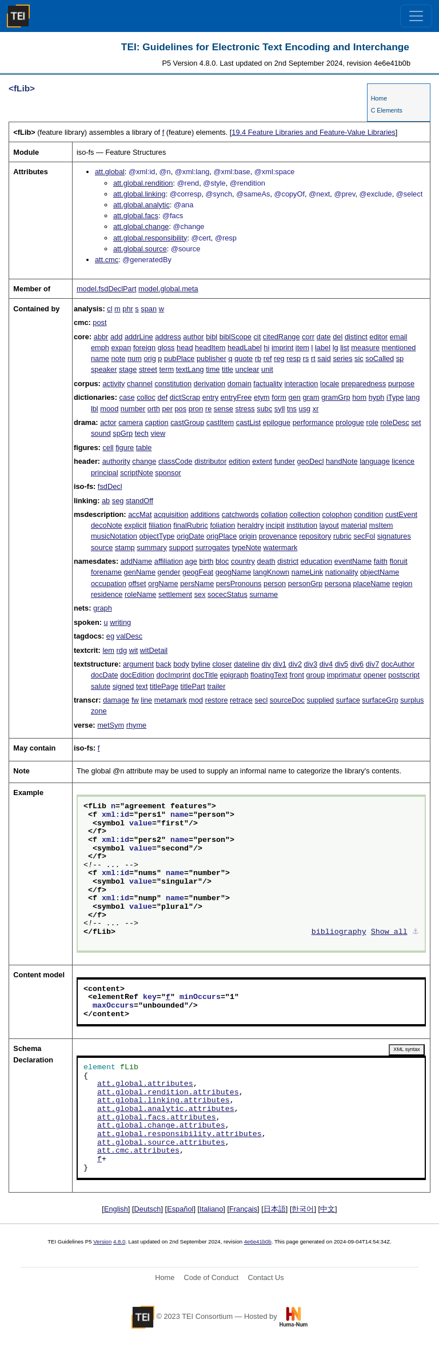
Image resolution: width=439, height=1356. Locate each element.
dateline (247, 664)
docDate (104, 675)
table (144, 447)
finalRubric (190, 525)
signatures (394, 536)
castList (248, 422)
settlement (175, 594)
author (193, 336)
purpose (401, 383)
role (372, 422)
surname (263, 594)
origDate (190, 536)
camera (130, 422)
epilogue (276, 422)
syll (279, 408)
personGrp (305, 583)
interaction (301, 383)
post (99, 322)
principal (104, 472)
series (342, 358)
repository (315, 536)
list (344, 347)
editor (378, 336)
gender (169, 572)
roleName (140, 594)
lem (108, 650)
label (322, 347)
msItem (381, 525)
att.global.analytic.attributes (165, 1109)
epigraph (234, 675)
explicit (135, 525)
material (354, 525)
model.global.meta (168, 288)
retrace (241, 700)
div (266, 664)
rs (306, 358)
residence (107, 594)
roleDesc (394, 422)
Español (180, 1209)
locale (329, 383)
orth (153, 408)
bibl (211, 336)
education (317, 561)
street (148, 369)
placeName (371, 583)
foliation (222, 525)
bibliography (339, 932)
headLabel (245, 347)
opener (375, 675)
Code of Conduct (210, 1277)
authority (116, 461)
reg (279, 358)
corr (308, 336)
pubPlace (179, 358)
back (163, 664)
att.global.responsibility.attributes (179, 1134)
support (181, 547)
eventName (353, 561)
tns (292, 408)
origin (248, 536)
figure (124, 447)
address (168, 336)
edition (239, 461)
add (116, 336)
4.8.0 (119, 1241)
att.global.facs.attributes (156, 1118)
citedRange (281, 336)
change (144, 461)
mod (196, 700)
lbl (94, 408)
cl (109, 308)
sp (400, 358)
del (337, 336)
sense (223, 408)
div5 (341, 664)
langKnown (271, 572)
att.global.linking (139, 194)
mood (109, 408)
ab (106, 500)
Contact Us (266, 1277)
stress (245, 408)
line (146, 700)
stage (128, 369)
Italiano (211, 1209)
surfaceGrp (380, 700)
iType (395, 397)
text (142, 686)
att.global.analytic (141, 204)
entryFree (236, 397)
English (116, 1209)
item (302, 347)
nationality (341, 572)
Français (243, 1209)
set (416, 422)
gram (310, 397)
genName (140, 572)
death (266, 561)
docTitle (205, 675)
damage (116, 700)
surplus (412, 700)
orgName (163, 583)
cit (257, 336)
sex (200, 594)
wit (133, 650)
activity (113, 383)
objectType (157, 536)
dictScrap (185, 397)
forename (106, 572)
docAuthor (397, 664)
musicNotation (114, 536)
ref (268, 358)
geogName (233, 572)
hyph (377, 397)
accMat (139, 514)
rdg (122, 650)
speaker (104, 369)
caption (156, 422)
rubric (342, 536)
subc (264, 408)
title (227, 369)
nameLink (308, 572)
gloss (166, 347)
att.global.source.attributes (161, 1143)
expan (121, 347)
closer (222, 664)
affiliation (168, 561)
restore (216, 700)
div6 (357, 664)
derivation (210, 383)
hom (359, 397)
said (323, 358)
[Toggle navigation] (416, 16)
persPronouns (239, 583)
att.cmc (106, 259)
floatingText (269, 675)
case (127, 397)
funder (284, 461)
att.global (110, 171)
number (133, 408)
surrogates (212, 547)
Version (102, 1241)
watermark (281, 547)
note (118, 358)
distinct (356, 336)
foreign (144, 347)
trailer (216, 686)
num (134, 358)
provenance (278, 536)
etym (262, 397)
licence (403, 461)
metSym (110, 725)
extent (262, 461)
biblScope (236, 336)
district (287, 561)
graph (102, 608)
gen (295, 397)
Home (379, 98)
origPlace (221, 536)
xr (316, 408)
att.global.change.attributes (161, 1126)
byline (200, 664)
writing (120, 622)
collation (274, 514)
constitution (172, 383)
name (100, 358)
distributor (210, 461)
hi (266, 347)
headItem (210, 347)
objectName (379, 572)
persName (197, 583)
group (315, 675)
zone (99, 711)
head (185, 347)
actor (108, 422)
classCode (175, 461)
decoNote (106, 525)
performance (313, 422)
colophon (337, 514)
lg (335, 347)
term (166, 369)
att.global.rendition (143, 183)
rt (313, 358)
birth (206, 561)
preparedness (363, 383)
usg (305, 408)
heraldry (250, 525)
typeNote (246, 547)
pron (196, 408)
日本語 (275, 1209)
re (208, 408)
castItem (220, 422)
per (167, 408)
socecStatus (227, 594)
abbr (101, 336)
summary (152, 547)
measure (365, 347)
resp (293, 358)
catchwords (240, 514)
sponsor (168, 472)
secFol (365, 536)
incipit (275, 525)
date (324, 336)
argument (138, 664)
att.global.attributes (145, 1084)
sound (101, 433)
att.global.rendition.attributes (168, 1093)
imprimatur (344, 675)
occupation (108, 583)
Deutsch (147, 1209)
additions (205, 514)
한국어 (303, 1209)
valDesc (130, 636)
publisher (211, 358)
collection (305, 514)
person (275, 583)
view (158, 433)
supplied (320, 700)
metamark (170, 700)
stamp (125, 547)
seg (118, 500)
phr (127, 308)
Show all (389, 932)
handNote (342, 461)
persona (338, 583)
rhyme (136, 725)
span (149, 308)
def (162, 397)
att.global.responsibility (150, 238)
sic (359, 358)
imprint (282, 347)
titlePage (164, 686)
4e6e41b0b (258, 1241)
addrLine (139, 336)
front (296, 675)
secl (261, 700)
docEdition (137, 675)
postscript (404, 675)
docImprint (173, 675)
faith (381, 561)
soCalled (379, 358)
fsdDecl (110, 486)
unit (267, 369)
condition (368, 514)
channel (140, 383)
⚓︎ (415, 932)
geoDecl (310, 461)
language (375, 461)
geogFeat (197, 572)
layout (329, 525)
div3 (310, 664)
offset (137, 583)
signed (123, 686)
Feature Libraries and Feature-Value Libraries (313, 132)
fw (135, 700)
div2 (295, 664)
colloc (146, 397)
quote (243, 358)
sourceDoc (287, 700)
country (243, 561)
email (399, 336)
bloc (222, 561)
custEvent (401, 514)
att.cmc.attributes (138, 1151)
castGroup (187, 422)
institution (301, 525)
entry (210, 397)
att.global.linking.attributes (163, 1101)
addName (137, 561)
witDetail (153, 650)
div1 (279, 664)
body (181, 664)
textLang (190, 369)
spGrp (123, 433)
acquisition (171, 514)
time (213, 369)
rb (258, 358)
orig (149, 358)
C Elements (386, 110)
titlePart (192, 686)
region (402, 583)
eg (110, 636)
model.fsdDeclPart (107, 288)
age (191, 561)
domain (240, 383)
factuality (267, 383)
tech (142, 433)
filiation (160, 525)
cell (107, 447)
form (279, 397)
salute (100, 686)
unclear (248, 369)
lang (413, 397)
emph (100, 347)
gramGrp (335, 397)
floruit (399, 561)
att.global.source (140, 248)
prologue (350, 422)
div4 (326, 664)
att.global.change (141, 226)
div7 (372, 664)
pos (181, 408)
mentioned (399, 347)
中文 (327, 1209)
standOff (139, 500)
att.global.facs (135, 215)
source (102, 547)
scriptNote (136, 472)
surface (348, 700)
